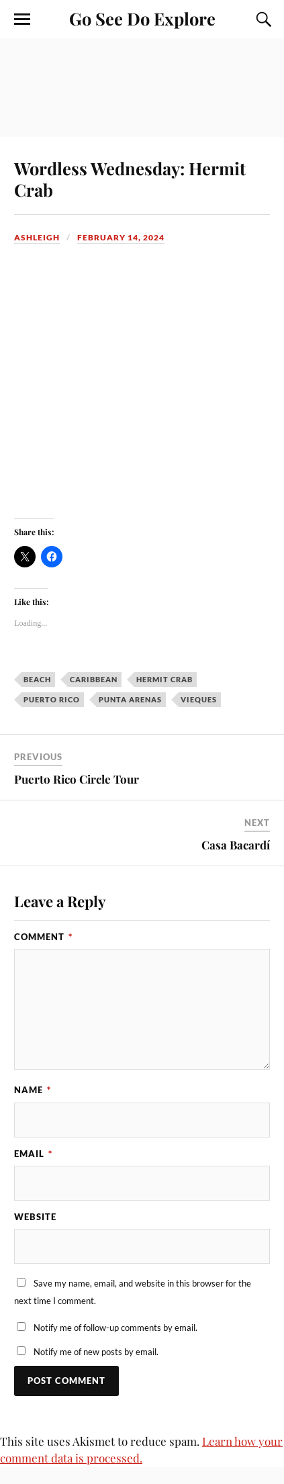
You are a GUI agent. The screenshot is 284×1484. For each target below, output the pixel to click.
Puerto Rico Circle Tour (76, 779)
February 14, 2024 (120, 237)
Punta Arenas (130, 699)
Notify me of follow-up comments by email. (115, 1327)
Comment (43, 936)
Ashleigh (37, 237)
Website (35, 1216)
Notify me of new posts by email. (96, 1351)
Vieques (199, 699)
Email (33, 1153)
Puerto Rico (51, 699)
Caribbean (93, 679)
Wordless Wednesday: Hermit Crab (130, 178)
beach (37, 679)
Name (32, 1089)
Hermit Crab (164, 679)
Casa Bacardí (235, 844)
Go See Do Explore (142, 18)
